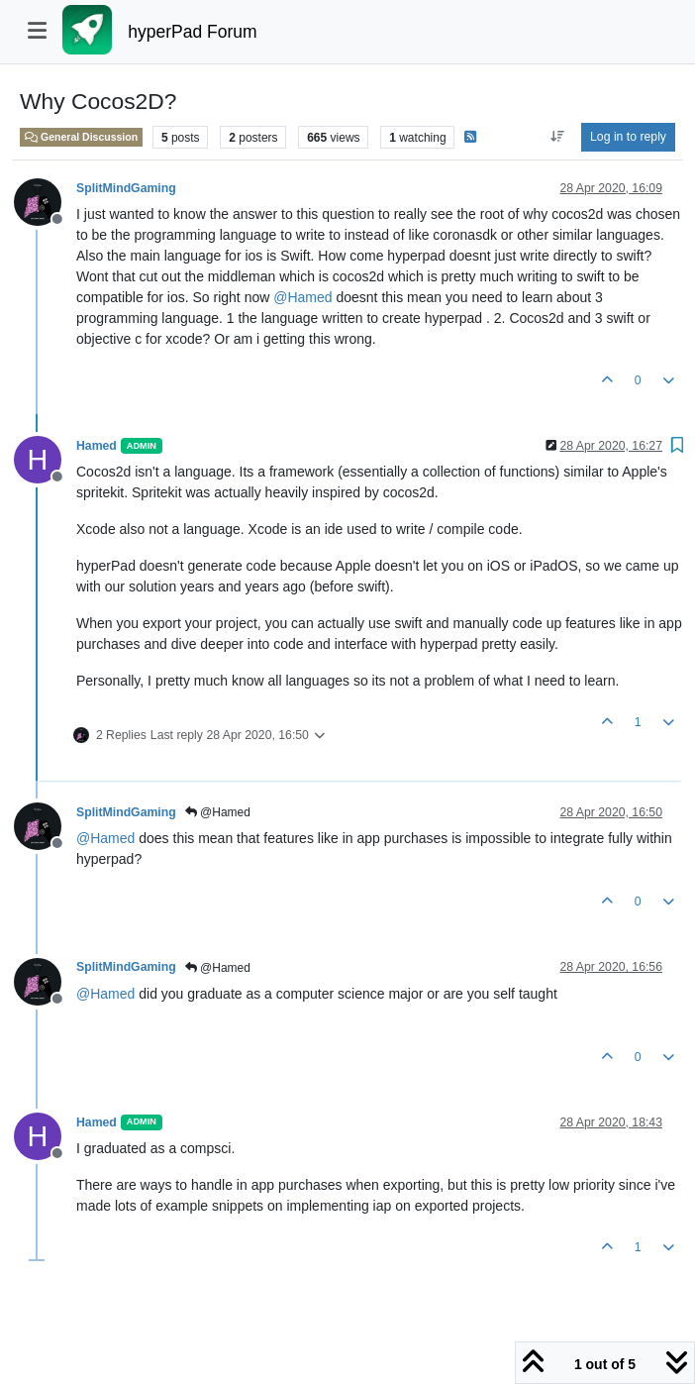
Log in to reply (628, 137)
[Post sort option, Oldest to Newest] (557, 137)
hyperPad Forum (192, 32)
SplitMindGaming (126, 188)
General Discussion (81, 137)
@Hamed (217, 812)
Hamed (96, 446)
